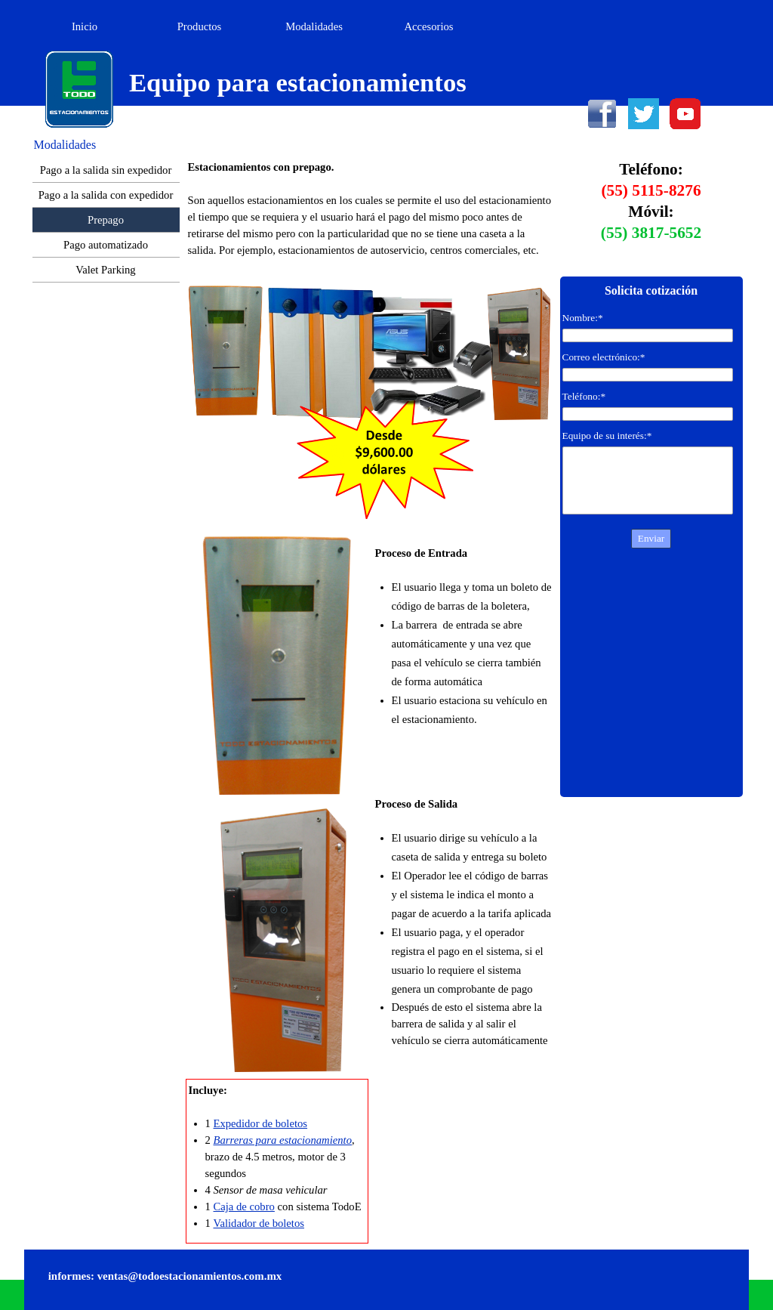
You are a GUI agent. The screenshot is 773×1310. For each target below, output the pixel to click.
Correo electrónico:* (603, 357)
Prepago (106, 220)
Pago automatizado (105, 245)
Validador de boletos (259, 1223)
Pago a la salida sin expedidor (106, 170)
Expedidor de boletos (261, 1123)
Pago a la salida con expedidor (106, 195)
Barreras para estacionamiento (283, 1140)
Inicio (84, 26)
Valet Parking (105, 270)
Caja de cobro (244, 1206)
